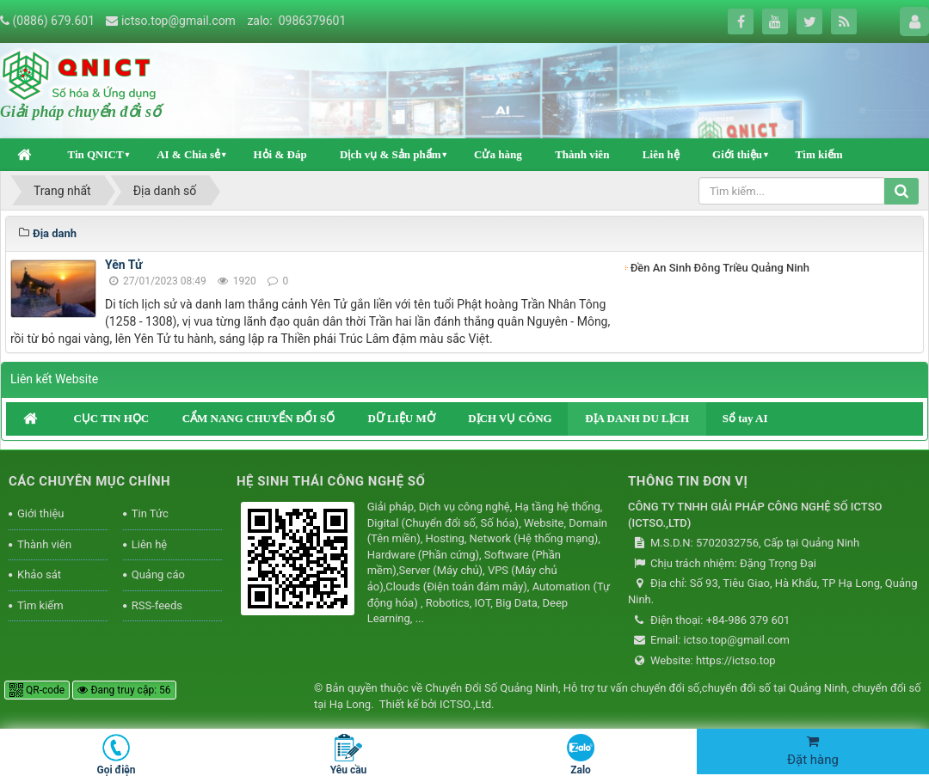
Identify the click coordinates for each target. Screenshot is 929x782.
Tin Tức (150, 513)
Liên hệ (661, 154)
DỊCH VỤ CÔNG (510, 418)
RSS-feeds (157, 605)
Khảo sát (39, 574)
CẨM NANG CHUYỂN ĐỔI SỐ (258, 418)
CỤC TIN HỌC (111, 418)
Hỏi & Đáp (279, 154)
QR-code (37, 690)
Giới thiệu (737, 154)
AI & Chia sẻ (188, 154)
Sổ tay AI (745, 418)
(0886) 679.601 (53, 20)
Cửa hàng (498, 154)
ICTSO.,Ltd (465, 704)
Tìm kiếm (819, 154)
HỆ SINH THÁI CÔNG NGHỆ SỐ (331, 481)
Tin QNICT (95, 154)
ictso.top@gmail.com (178, 20)
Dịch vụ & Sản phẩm (390, 154)
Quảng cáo (158, 574)
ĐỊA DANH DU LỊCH (637, 418)
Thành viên (582, 154)
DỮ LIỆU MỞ (400, 418)
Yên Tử (123, 265)
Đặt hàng (813, 751)
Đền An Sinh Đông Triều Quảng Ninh (720, 267)
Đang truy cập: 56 (123, 690)
